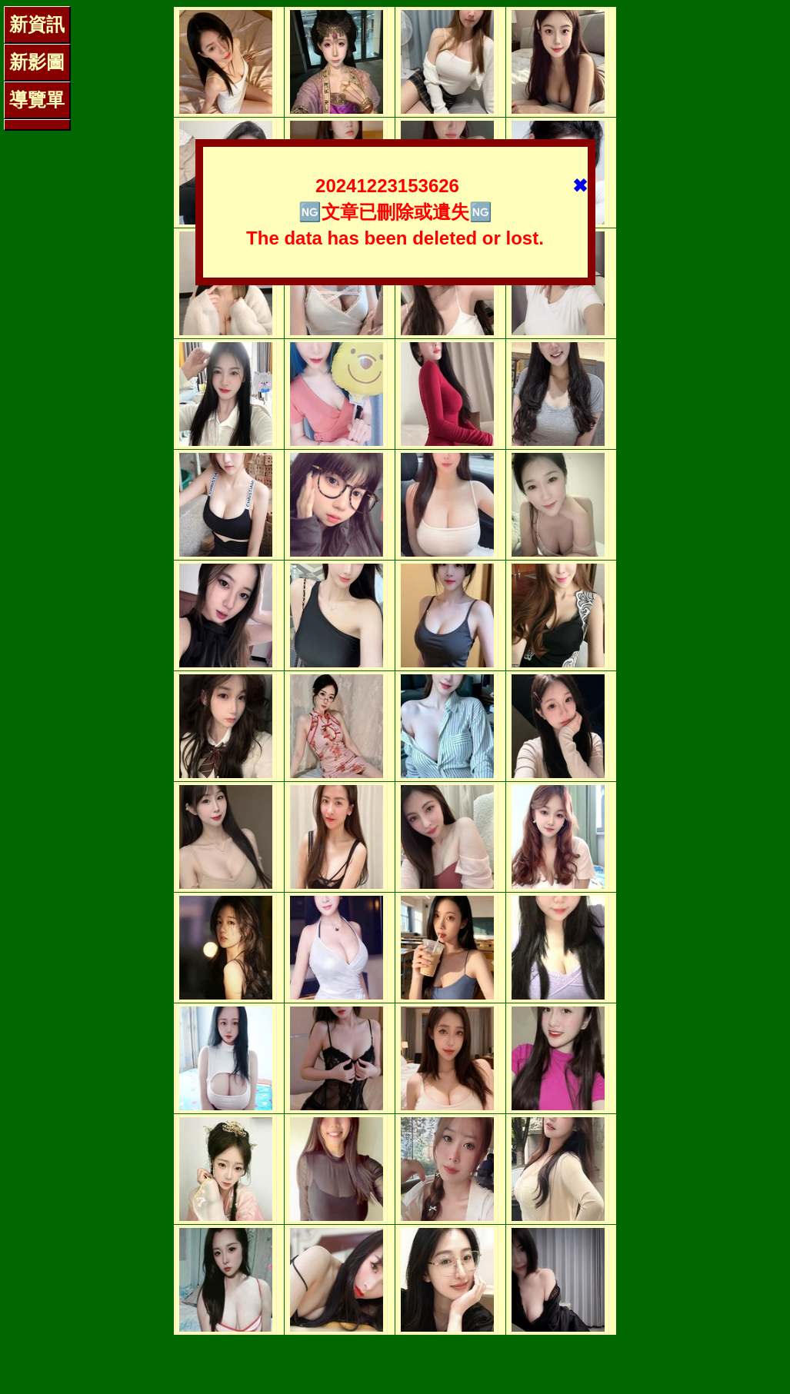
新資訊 (37, 24)
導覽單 (37, 99)
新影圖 (37, 62)
